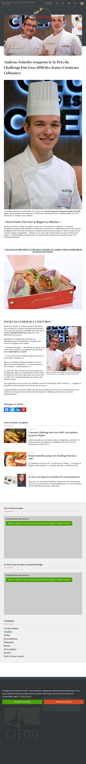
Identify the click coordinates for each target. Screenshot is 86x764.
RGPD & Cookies (25, 696)
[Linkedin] (18, 409)
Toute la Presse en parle (14, 656)
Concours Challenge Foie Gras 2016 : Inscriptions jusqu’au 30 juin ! (53, 434)
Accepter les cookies (22, 702)
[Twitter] (12, 409)
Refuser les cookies (64, 702)
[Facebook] (7, 409)
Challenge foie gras (48, 3)
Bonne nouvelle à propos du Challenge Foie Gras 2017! (53, 457)
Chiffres (7, 635)
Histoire (7, 645)
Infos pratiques (10, 649)
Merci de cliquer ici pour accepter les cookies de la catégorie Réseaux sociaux (39, 523)
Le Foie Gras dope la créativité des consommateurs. (55, 477)
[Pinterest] (23, 409)
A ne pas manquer (11, 628)
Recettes (7, 652)
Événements (15, 48)
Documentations (10, 638)
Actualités (8, 631)
